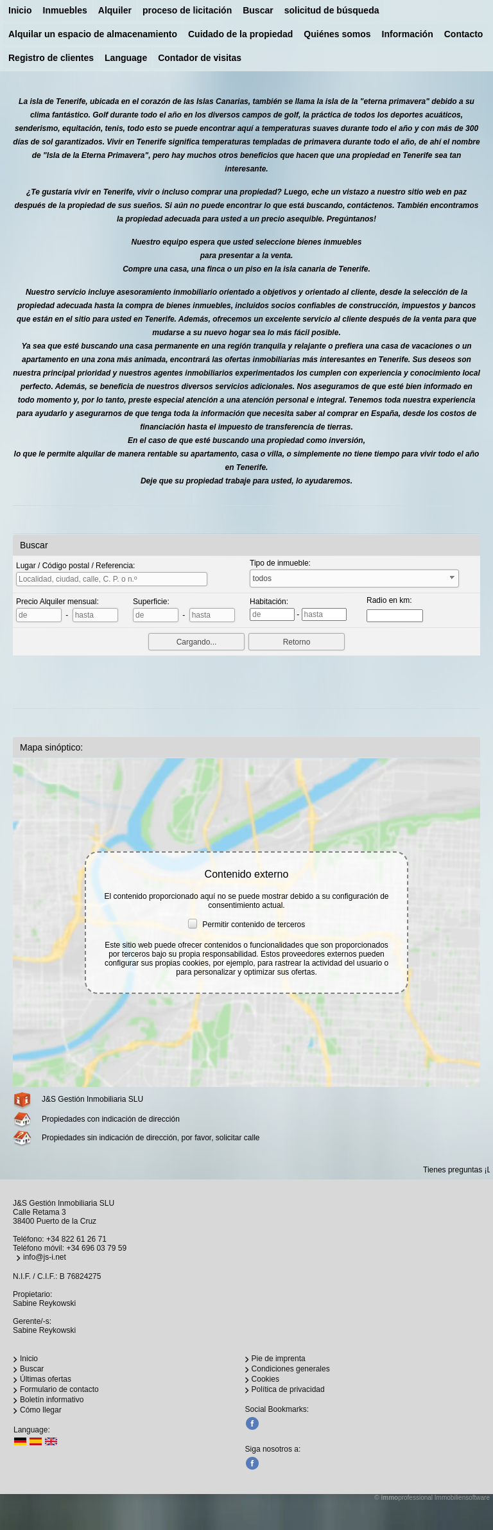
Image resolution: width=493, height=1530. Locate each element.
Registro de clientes (51, 58)
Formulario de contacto (59, 1389)
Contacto (463, 34)
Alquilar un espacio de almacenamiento (92, 34)
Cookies (265, 1379)
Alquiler (115, 10)
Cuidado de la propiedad (240, 34)
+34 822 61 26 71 (76, 1239)
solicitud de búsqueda (331, 10)
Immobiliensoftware (462, 1497)
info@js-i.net (44, 1257)
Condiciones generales (291, 1368)
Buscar (258, 10)
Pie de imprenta (279, 1358)
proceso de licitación (187, 10)
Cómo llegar (41, 1409)
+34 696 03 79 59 (96, 1248)
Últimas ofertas (45, 1379)
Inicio (20, 10)
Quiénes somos (337, 34)
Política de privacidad (288, 1389)
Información (407, 34)
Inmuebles (65, 10)
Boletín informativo (51, 1399)
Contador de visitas (199, 58)
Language (126, 58)
